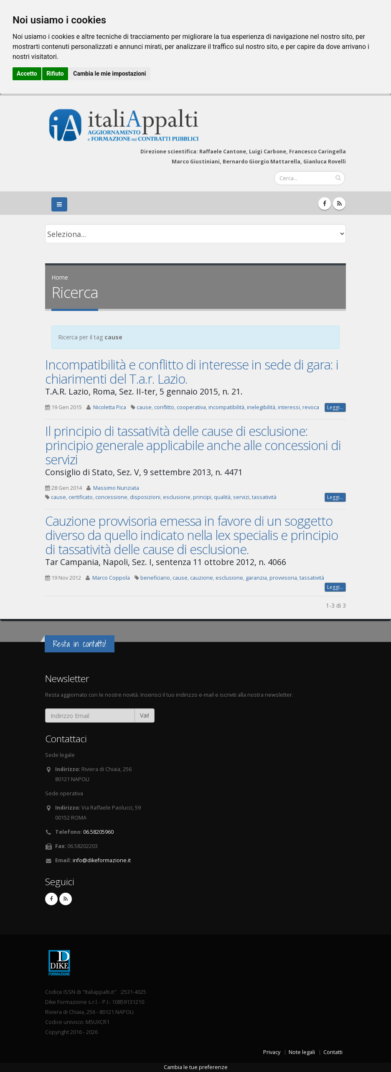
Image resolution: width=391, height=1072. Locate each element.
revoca (310, 407)
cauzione (201, 577)
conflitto (164, 407)
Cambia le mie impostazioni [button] (109, 73)
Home (59, 277)
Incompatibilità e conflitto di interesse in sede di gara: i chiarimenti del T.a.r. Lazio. (191, 371)
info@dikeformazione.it (102, 860)
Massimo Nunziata (116, 487)
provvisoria (283, 577)
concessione (111, 497)
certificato (81, 497)
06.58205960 (98, 831)
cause (144, 407)
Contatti (333, 1052)
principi (202, 497)
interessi (289, 407)
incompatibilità (226, 407)
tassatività (264, 497)
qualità (222, 497)
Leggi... (335, 407)
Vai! (144, 715)
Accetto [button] (27, 73)
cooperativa (191, 407)
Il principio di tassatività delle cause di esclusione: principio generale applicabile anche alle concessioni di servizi (193, 445)
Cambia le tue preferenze (196, 1067)
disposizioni (145, 497)
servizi (241, 497)
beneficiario (155, 577)
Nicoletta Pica (109, 407)
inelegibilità (261, 407)
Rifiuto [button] (55, 73)
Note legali (302, 1052)
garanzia (256, 577)
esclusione (176, 497)
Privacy (271, 1052)
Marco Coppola (111, 577)
